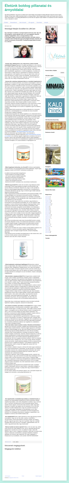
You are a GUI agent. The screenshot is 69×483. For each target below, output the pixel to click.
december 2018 (47, 200)
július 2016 (47, 227)
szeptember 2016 (48, 226)
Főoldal (6, 22)
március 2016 (47, 231)
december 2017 (47, 214)
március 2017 (47, 224)
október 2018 (47, 202)
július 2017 (47, 219)
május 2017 (47, 221)
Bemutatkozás (13, 22)
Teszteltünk (39, 22)
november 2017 (47, 215)
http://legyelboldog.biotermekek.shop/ (25, 131)
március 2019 (47, 196)
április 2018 (47, 209)
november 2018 (47, 201)
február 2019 (47, 197)
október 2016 (47, 225)
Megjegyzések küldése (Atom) (13, 477)
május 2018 (47, 208)
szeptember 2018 (48, 203)
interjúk (46, 22)
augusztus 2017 (47, 218)
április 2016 (47, 230)
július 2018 (47, 206)
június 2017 (47, 220)
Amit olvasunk (22, 22)
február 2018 (47, 212)
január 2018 (47, 213)
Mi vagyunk (31, 22)
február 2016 (47, 232)
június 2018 (47, 207)
